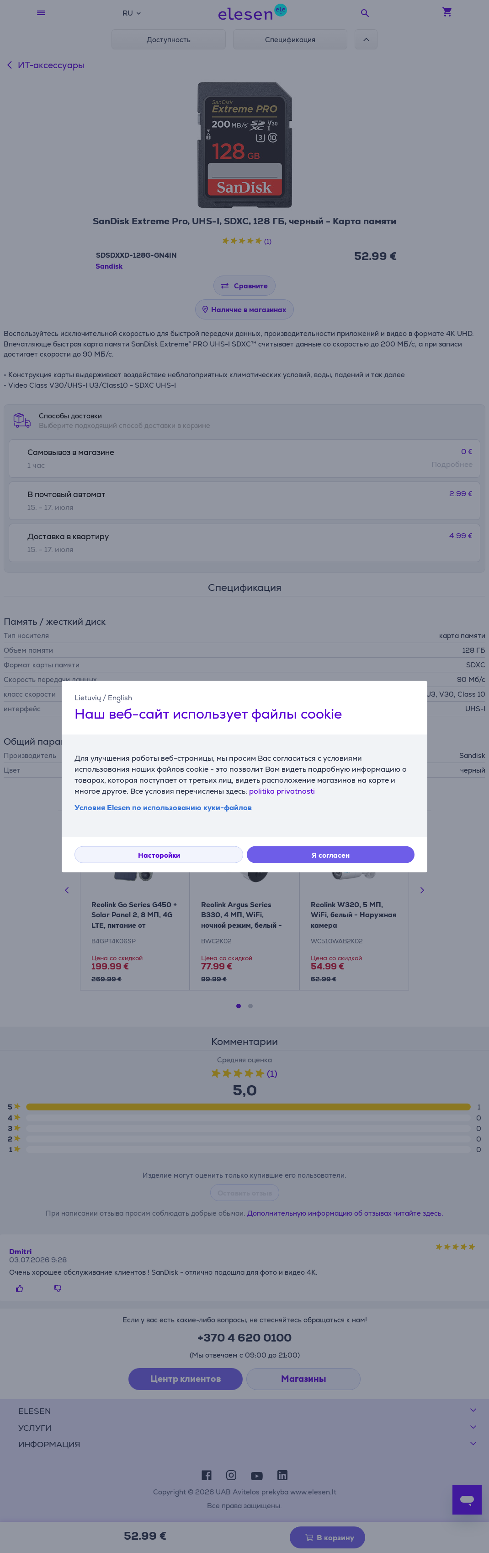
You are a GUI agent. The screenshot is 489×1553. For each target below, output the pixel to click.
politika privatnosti (282, 791)
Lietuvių (87, 697)
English (120, 697)
